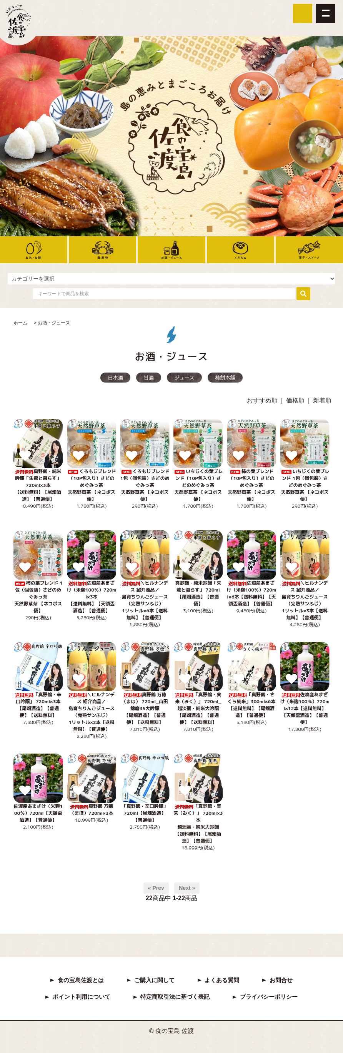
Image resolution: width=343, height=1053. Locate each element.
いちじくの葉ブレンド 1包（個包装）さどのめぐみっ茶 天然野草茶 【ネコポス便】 (305, 485)
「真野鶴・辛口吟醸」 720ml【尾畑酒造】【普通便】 (145, 813)
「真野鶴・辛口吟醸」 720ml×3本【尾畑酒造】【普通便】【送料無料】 (38, 705)
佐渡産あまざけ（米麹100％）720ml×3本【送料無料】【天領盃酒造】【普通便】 (91, 597)
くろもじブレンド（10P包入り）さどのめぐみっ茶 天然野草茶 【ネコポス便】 (91, 485)
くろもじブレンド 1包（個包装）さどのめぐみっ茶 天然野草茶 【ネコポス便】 (145, 485)
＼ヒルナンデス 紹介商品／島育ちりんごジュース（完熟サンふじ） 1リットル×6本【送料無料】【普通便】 (145, 600)
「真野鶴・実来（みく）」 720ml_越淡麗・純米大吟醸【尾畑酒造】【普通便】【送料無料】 (198, 708)
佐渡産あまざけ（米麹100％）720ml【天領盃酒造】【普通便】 (38, 813)
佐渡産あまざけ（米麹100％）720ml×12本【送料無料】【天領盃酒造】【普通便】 (305, 708)
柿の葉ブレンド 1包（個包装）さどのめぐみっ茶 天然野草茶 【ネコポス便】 (38, 597)
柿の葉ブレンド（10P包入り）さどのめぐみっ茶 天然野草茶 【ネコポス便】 (251, 485)
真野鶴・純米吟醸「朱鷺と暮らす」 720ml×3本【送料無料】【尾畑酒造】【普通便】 (38, 485)
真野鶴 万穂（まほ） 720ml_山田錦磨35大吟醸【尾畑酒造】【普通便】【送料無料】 (145, 708)
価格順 (295, 400)
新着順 (322, 400)
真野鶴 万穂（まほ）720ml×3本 (92, 813)
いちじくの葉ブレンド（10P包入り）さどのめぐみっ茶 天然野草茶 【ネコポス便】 (198, 485)
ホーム (20, 323)
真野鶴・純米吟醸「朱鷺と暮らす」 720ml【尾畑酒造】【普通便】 (198, 593)
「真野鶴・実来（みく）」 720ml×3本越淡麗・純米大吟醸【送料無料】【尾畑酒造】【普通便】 (198, 823)
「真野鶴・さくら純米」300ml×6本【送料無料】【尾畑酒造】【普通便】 (251, 705)
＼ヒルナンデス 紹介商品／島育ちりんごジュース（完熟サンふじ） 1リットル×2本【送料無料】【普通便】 (91, 711)
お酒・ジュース (54, 323)
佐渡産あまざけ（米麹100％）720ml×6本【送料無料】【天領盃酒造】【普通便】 (251, 593)
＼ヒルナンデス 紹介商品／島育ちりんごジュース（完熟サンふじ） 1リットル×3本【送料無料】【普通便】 (305, 600)
